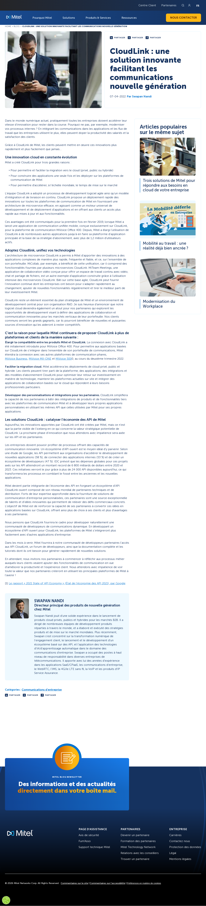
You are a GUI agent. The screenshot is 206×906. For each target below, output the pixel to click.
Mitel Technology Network (138, 847)
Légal (172, 853)
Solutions (69, 17)
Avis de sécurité (89, 835)
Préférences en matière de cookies (144, 883)
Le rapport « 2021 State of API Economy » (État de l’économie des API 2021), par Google (67, 583)
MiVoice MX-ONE (40, 358)
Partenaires (168, 5)
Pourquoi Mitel (42, 17)
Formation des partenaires (138, 841)
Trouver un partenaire (135, 859)
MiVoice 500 (64, 358)
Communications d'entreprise (42, 689)
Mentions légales (180, 859)
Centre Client (147, 5)
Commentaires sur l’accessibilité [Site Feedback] (107, 883)
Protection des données (185, 847)
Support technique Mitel (94, 847)
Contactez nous (179, 841)
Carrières (175, 835)
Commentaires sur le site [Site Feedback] (74, 883)
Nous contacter (183, 17)
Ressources (129, 17)
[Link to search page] (183, 5)
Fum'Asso (85, 841)
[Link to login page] (189, 5)
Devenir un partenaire (135, 835)
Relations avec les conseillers (140, 853)
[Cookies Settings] (6, 900)
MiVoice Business (16, 358)
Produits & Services (98, 17)
